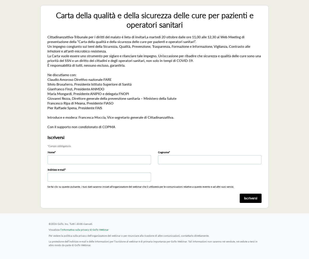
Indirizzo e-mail (56, 169)
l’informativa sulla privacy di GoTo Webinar (84, 229)
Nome (51, 152)
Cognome (163, 152)
